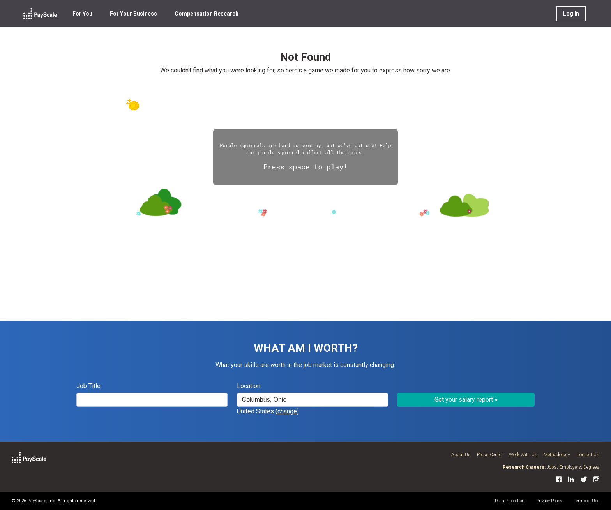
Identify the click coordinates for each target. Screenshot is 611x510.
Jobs (552, 467)
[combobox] (312, 400)
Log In (571, 14)
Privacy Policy (549, 500)
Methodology (557, 454)
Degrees (591, 467)
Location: (249, 386)
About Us (461, 454)
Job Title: (89, 386)
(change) (287, 411)
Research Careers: (524, 467)
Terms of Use (586, 500)
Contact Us (587, 454)
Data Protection (509, 500)
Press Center (490, 454)
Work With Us (523, 454)
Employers (570, 467)
